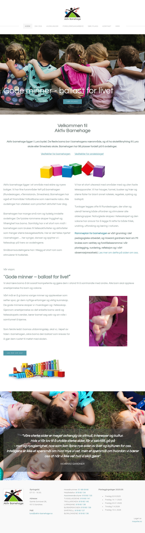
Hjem (27, 26)
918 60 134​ (81, 493)
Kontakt (107, 26)
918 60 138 (81, 505)
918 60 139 (86, 508)
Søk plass (93, 26)
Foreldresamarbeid (73, 26)
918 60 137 (80, 511)
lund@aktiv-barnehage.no (41, 514)
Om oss (38, 26)
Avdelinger (52, 26)
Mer (118, 26)
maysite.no (137, 521)
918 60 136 (84, 514)
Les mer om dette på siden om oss (118, 252)
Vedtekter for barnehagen (55, 154)
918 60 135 (87, 496)
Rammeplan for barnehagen (91, 233)
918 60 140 (84, 502)
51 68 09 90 (83, 490)
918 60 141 (85, 499)
